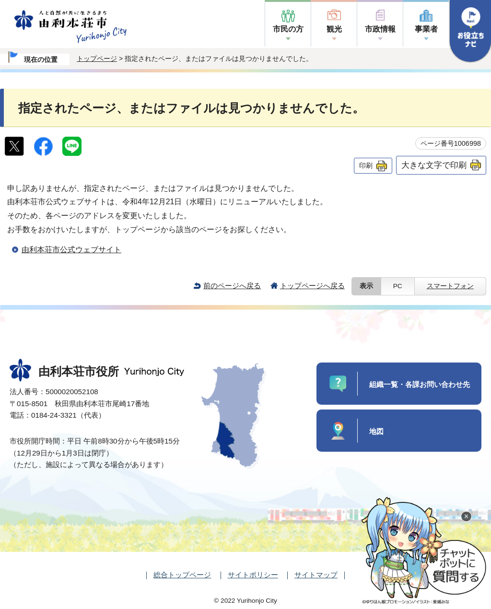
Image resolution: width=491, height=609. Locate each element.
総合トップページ (182, 575)
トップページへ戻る (312, 285)
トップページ (97, 58)
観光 (334, 29)
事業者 (426, 29)
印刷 (366, 165)
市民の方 (288, 29)
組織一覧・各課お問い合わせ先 (419, 384)
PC (397, 286)
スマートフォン (450, 286)
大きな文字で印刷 (434, 165)
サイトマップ (316, 575)
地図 (376, 431)
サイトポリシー (253, 575)
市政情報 (380, 29)
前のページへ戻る (232, 285)
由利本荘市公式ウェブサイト (71, 250)
